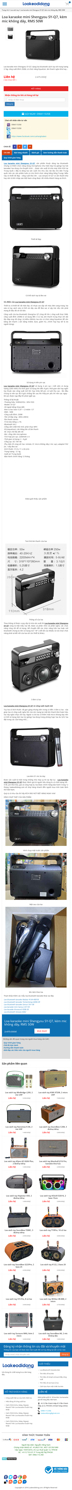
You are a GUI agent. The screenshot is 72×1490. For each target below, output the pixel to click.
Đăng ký (9, 104)
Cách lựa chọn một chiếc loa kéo (51, 1386)
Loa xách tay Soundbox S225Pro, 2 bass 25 (19, 1265)
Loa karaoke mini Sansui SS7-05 (17, 1007)
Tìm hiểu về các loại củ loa (49, 1383)
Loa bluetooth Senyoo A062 (15, 1012)
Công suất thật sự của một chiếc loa (19, 1398)
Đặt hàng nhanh (21, 152)
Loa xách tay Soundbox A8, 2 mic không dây (53, 1334)
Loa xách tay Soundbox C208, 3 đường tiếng (53, 1128)
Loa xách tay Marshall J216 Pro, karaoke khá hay (53, 1162)
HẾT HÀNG (36, 88)
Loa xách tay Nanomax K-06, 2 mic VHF (19, 1128)
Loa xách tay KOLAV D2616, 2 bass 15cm (53, 1196)
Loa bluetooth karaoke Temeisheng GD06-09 (22, 1002)
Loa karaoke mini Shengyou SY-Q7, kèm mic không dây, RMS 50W (43, 10)
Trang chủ (5, 10)
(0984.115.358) (46, 1411)
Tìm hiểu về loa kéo (47, 1373)
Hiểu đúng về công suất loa (15, 1401)
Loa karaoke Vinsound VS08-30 (16, 1009)
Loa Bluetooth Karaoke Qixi (50, 1370)
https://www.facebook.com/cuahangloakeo (26, 136)
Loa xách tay (14, 10)
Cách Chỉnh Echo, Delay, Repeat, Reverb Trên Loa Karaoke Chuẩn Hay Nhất (19, 1407)
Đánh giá (35, 152)
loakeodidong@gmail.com (50, 1413)
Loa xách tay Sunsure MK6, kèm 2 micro (19, 1334)
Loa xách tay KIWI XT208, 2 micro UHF (53, 1093)
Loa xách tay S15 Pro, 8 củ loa (19, 1299)
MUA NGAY (42, 1031)
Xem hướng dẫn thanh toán (55, 152)
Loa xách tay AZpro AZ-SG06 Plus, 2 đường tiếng (19, 1162)
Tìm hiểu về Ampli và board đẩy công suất (53, 1378)
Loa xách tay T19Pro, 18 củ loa (53, 1230)
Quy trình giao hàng (12, 157)
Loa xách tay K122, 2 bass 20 (53, 1264)
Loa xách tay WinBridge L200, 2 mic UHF (19, 1093)
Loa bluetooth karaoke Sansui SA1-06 (19, 1004)
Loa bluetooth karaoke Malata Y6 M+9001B (21, 999)
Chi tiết (7, 152)
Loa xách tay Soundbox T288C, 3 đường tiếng (19, 1231)
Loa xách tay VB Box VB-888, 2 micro (53, 1300)
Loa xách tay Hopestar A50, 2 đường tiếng (19, 1196)
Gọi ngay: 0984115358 (36, 113)
